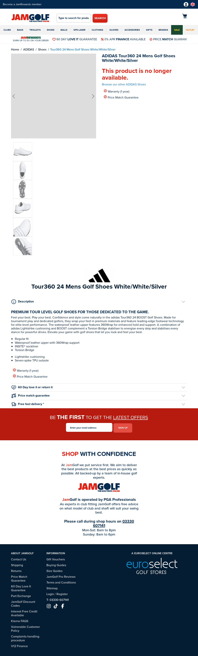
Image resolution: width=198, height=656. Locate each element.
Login (50, 593)
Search (100, 18)
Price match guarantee (30, 395)
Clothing (97, 30)
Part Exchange (21, 595)
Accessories (132, 30)
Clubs (7, 30)
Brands (163, 30)
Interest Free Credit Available (24, 612)
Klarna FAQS (19, 620)
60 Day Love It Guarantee (21, 587)
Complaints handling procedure (25, 637)
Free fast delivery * (27, 404)
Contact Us (18, 558)
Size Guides (54, 570)
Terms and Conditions (61, 581)
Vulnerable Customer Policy (25, 628)
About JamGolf (22, 553)
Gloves (113, 30)
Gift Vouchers (55, 558)
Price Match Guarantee (121, 97)
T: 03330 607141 (57, 599)
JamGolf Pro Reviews (60, 575)
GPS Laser (79, 30)
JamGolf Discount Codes (23, 603)
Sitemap (52, 587)
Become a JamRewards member (22, 4)
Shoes (50, 30)
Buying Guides (56, 564)
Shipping (17, 564)
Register (62, 593)
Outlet (190, 30)
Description (22, 301)
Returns (16, 570)
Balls (64, 30)
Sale (177, 30)
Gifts (149, 30)
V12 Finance (19, 645)
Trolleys (35, 30)
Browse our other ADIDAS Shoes (124, 84)
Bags (20, 30)
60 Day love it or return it (32, 387)
